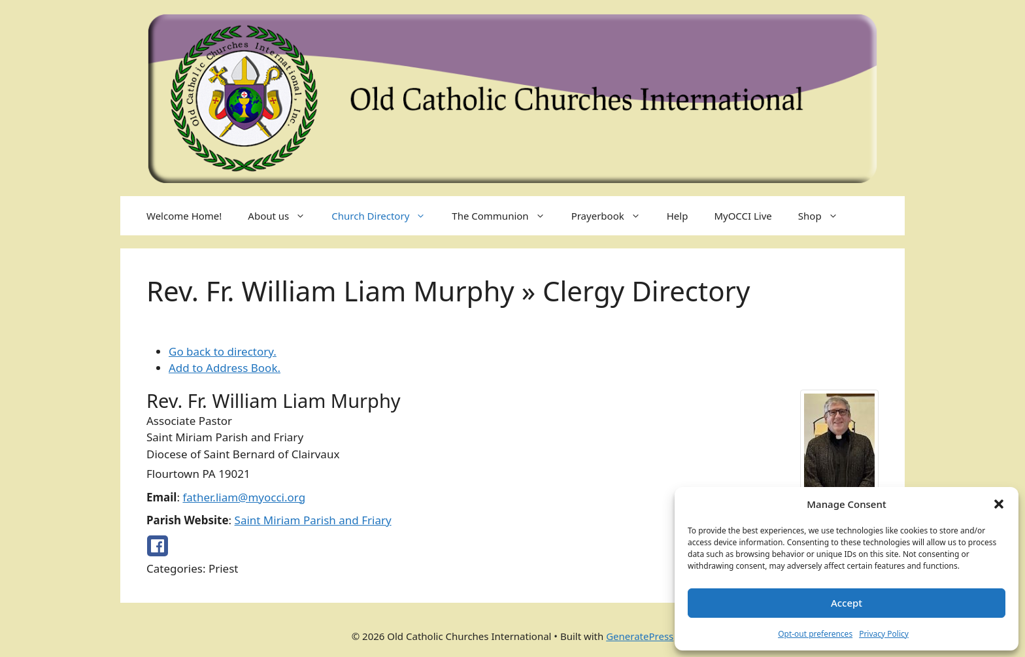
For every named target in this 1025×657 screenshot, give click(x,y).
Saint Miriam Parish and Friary (313, 520)
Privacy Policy (884, 633)
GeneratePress (639, 636)
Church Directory (385, 215)
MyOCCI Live (742, 215)
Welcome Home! (184, 215)
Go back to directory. (223, 351)
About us (283, 215)
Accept (846, 602)
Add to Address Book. (224, 367)
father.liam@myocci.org (243, 497)
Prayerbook (612, 215)
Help (677, 215)
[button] (998, 504)
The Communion (505, 215)
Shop (824, 215)
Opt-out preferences (815, 633)
